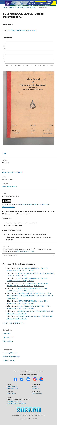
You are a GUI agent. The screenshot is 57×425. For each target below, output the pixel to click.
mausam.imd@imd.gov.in (14, 401)
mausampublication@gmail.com (16, 403)
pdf (5, 153)
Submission (7, 333)
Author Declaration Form (11, 357)
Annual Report (36, 388)
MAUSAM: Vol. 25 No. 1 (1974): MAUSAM (20, 308)
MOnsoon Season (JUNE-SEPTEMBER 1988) (32, 288)
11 (15, 323)
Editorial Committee (12, 388)
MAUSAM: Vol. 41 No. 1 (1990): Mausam (30, 286)
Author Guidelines (9, 361)
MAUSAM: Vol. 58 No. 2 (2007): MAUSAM (20, 281)
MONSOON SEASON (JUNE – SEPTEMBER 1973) (34, 306)
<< (4, 323)
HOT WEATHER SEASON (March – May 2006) (33, 278)
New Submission (37, 394)
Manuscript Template (10, 353)
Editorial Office (8, 341)
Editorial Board (8, 337)
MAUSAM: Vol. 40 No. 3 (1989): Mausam (20, 291)
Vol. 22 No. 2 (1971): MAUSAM (26, 8)
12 (17, 323)
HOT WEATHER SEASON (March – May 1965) (33, 268)
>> (24, 323)
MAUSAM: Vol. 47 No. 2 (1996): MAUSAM (20, 303)
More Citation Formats (10, 255)
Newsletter (35, 386)
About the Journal (12, 386)
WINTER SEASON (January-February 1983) (32, 273)
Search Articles (11, 394)
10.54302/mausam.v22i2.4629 (25, 251)
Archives (11, 8)
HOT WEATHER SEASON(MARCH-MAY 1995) (32, 301)
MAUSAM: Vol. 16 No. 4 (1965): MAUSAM (20, 271)
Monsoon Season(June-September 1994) (32, 316)
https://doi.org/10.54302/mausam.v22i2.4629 (22, 30)
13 (19, 323)
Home (5, 8)
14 (21, 323)
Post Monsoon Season (9, 186)
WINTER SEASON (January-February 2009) (32, 311)
